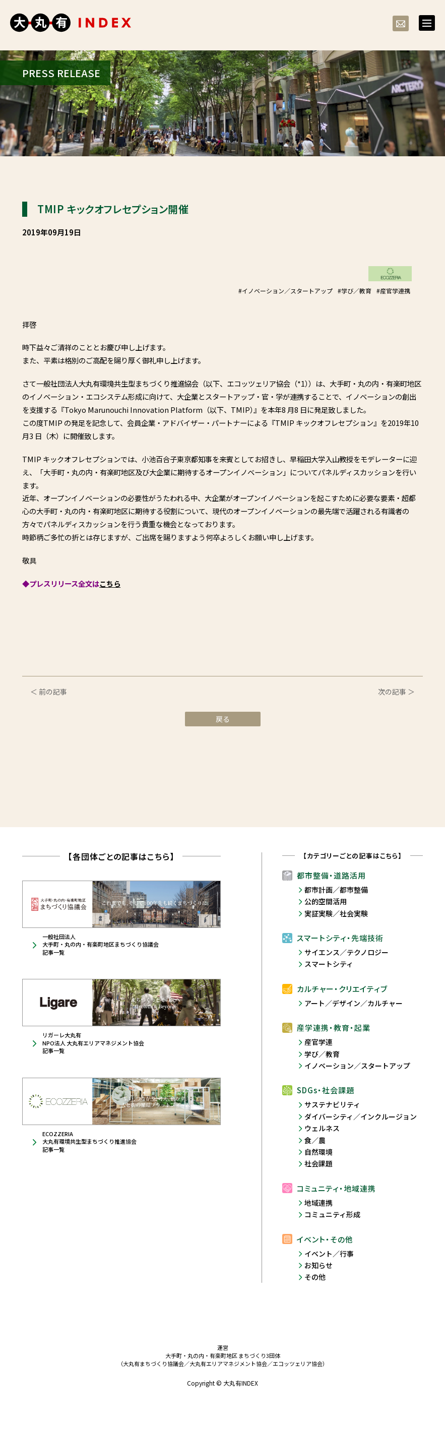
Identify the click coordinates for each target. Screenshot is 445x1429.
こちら (109, 583)
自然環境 (318, 1152)
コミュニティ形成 (332, 1214)
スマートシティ (328, 964)
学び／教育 (322, 1054)
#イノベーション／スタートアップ (285, 290)
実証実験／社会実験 (336, 913)
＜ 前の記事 (48, 692)
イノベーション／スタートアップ (357, 1066)
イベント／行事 (329, 1254)
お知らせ (318, 1265)
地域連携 (318, 1203)
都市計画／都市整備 (336, 890)
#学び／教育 (354, 290)
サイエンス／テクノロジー (346, 952)
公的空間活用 (325, 901)
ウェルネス (322, 1128)
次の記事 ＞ (396, 692)
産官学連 (318, 1042)
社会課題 (318, 1163)
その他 (315, 1277)
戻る (223, 719)
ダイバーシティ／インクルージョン (360, 1116)
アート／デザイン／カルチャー (353, 1003)
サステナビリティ (332, 1104)
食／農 (315, 1140)
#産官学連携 (393, 290)
